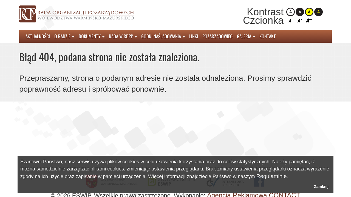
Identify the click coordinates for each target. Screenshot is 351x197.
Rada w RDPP (123, 36)
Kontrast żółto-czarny (309, 12)
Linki (193, 36)
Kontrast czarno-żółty (318, 12)
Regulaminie (271, 176)
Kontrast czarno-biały (300, 12)
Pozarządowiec (217, 36)
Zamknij (321, 186)
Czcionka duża (309, 20)
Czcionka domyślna (290, 20)
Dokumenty (91, 36)
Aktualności (38, 36)
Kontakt (267, 36)
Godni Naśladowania (163, 36)
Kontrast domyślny (290, 12)
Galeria (246, 36)
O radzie (64, 36)
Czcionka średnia (300, 20)
